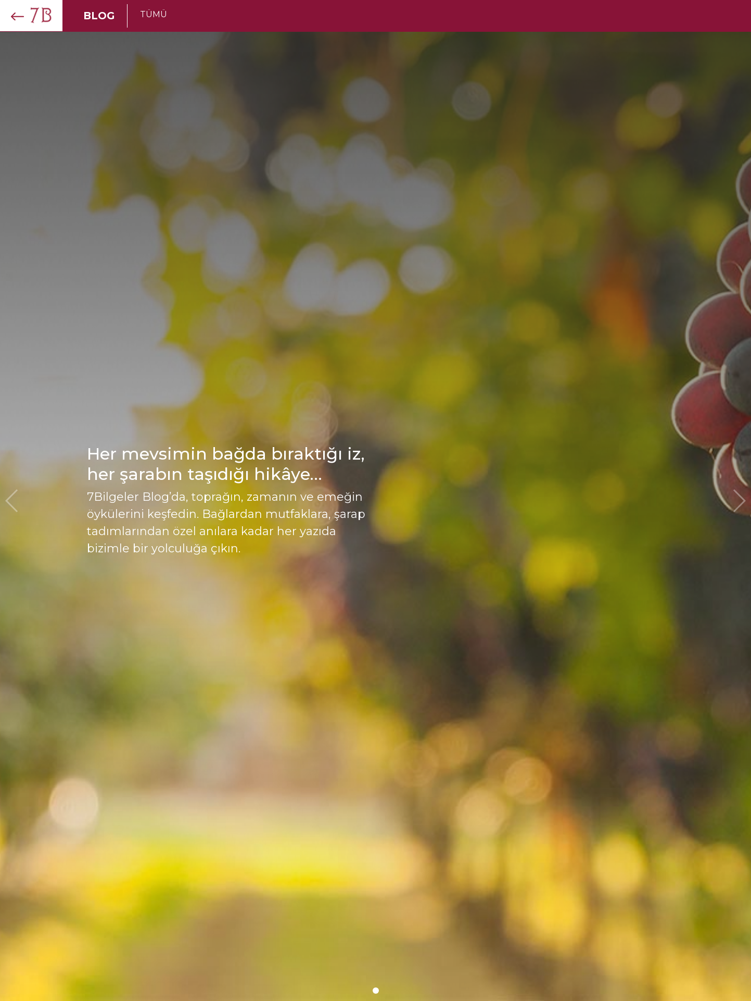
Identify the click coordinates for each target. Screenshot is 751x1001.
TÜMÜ (153, 14)
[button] (376, 990)
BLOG (98, 15)
